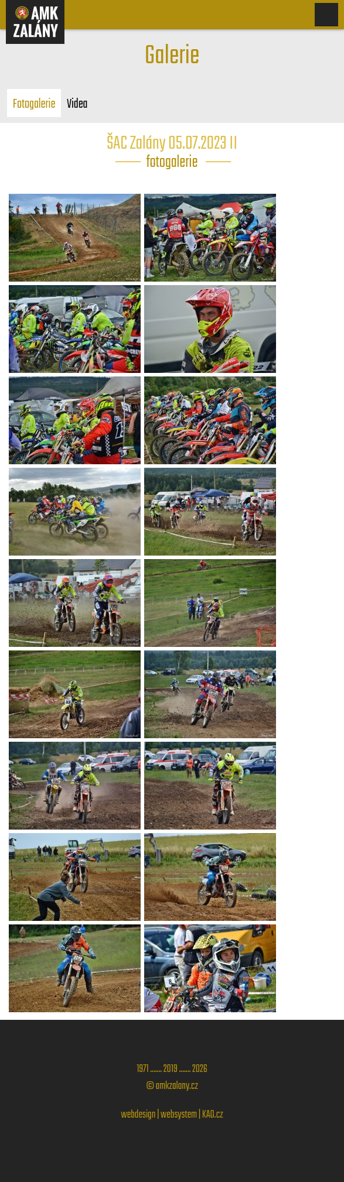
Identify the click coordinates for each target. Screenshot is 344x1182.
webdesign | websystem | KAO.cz (172, 1114)
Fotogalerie (34, 104)
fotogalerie (172, 162)
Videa (77, 104)
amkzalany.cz (177, 1086)
